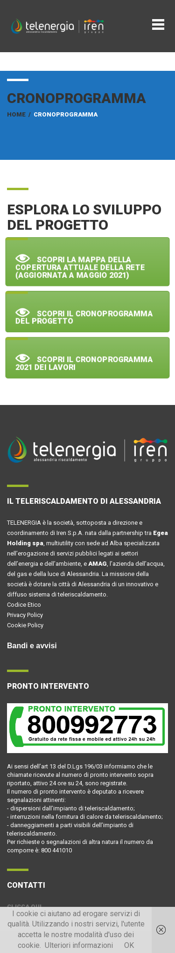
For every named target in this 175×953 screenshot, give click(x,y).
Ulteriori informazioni (79, 945)
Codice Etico (24, 604)
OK (129, 945)
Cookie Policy (25, 625)
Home (16, 114)
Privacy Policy (25, 614)
